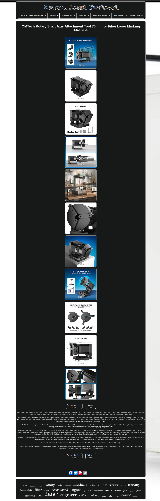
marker (113, 485)
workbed (68, 486)
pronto (125, 491)
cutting (50, 485)
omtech (26, 489)
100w (59, 485)
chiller (83, 495)
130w (40, 496)
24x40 (25, 485)
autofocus (30, 495)
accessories (98, 491)
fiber (38, 490)
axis (123, 485)
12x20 (104, 485)
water (108, 490)
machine (80, 484)
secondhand (60, 490)
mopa (104, 496)
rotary (94, 495)
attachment (33, 486)
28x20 (131, 491)
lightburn (139, 491)
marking (134, 485)
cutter (126, 495)
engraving (78, 490)
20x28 (40, 486)
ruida (90, 491)
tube (110, 496)
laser (51, 494)
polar (117, 496)
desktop (118, 491)
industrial (94, 485)
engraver (68, 494)
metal (46, 490)
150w (135, 496)
